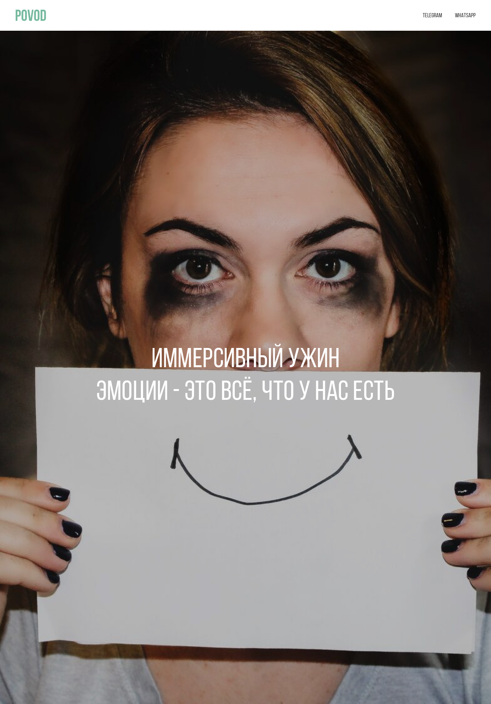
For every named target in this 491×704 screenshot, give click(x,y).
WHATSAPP (465, 16)
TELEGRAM (432, 16)
